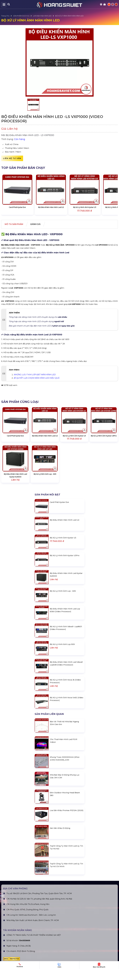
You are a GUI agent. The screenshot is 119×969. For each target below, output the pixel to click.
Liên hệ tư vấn (12, 158)
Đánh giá (36, 224)
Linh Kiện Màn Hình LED (42, 16)
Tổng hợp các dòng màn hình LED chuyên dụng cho (38, 317)
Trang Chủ (5, 16)
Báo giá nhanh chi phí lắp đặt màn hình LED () (42, 326)
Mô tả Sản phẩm (14, 224)
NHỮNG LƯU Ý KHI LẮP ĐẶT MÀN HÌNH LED (35, 374)
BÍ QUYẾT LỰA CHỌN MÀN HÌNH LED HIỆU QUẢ (36, 378)
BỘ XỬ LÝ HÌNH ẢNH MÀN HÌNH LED (69, 16)
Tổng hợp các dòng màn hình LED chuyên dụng (36, 321)
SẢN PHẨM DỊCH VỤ (21, 16)
